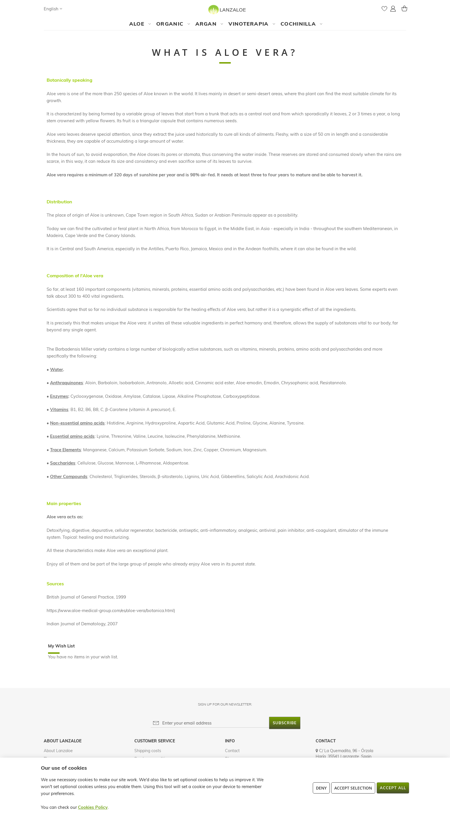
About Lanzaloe (58, 750)
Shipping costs (147, 750)
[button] (53, 9)
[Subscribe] (284, 723)
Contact (232, 750)
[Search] (72, 9)
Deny (321, 788)
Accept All (393, 787)
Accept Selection (353, 788)
